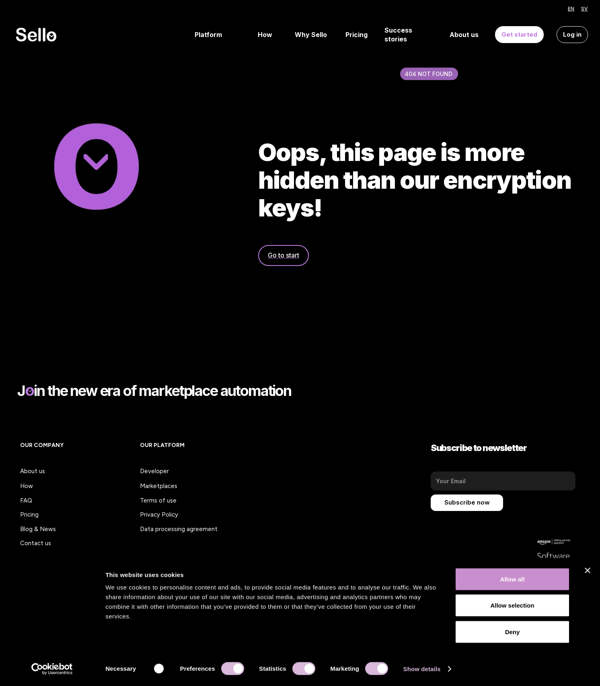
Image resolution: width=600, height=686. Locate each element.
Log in (572, 34)
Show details (422, 670)
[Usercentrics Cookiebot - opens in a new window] (52, 670)
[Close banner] (587, 572)
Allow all (512, 580)
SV (584, 9)
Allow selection (512, 607)
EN (571, 9)
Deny (512, 633)
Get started (519, 34)
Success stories (398, 34)
